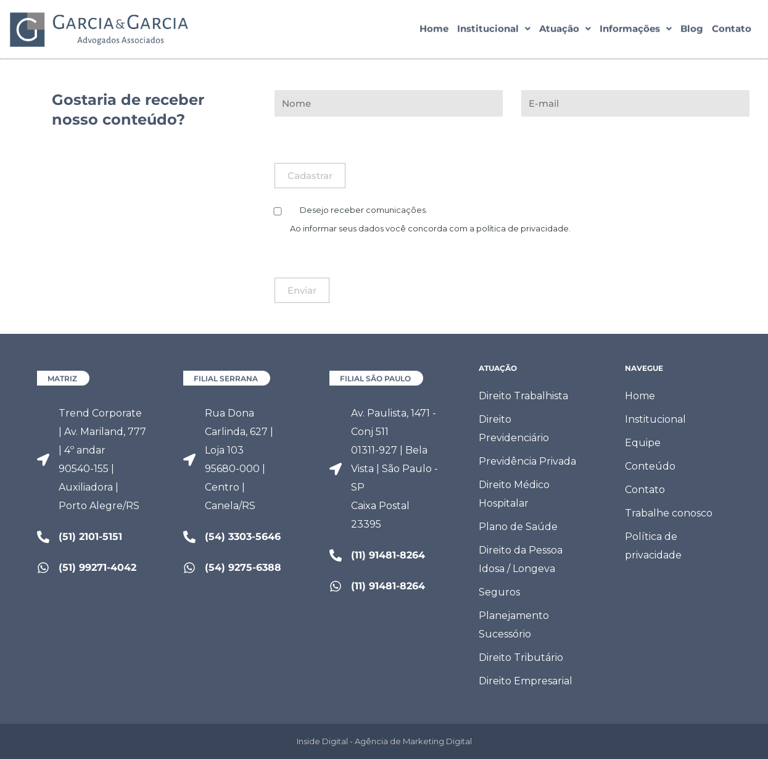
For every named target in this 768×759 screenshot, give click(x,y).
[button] (494, 31)
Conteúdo (650, 466)
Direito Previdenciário (514, 428)
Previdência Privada (527, 461)
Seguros (499, 592)
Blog (691, 31)
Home (433, 31)
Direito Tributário (521, 657)
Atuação (565, 31)
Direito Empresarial (525, 681)
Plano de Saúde (518, 527)
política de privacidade (522, 228)
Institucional (494, 31)
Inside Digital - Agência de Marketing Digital (384, 741)
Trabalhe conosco (668, 513)
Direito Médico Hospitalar (514, 494)
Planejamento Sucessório (514, 625)
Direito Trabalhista (523, 396)
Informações (636, 31)
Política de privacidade (653, 546)
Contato (731, 31)
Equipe (643, 443)
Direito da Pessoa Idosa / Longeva (521, 559)
